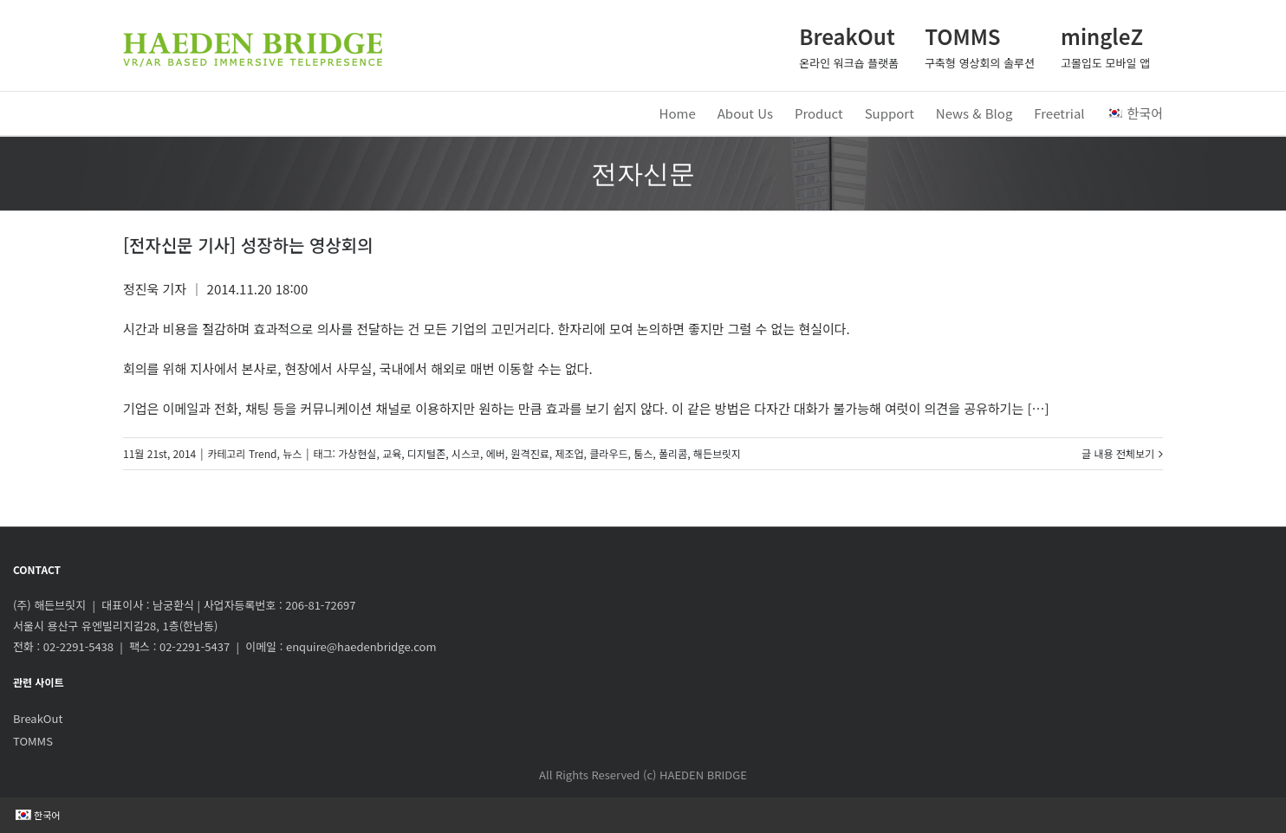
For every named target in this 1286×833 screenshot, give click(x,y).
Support (889, 113)
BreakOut (37, 718)
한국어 (1135, 113)
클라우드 (608, 453)
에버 (495, 453)
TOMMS (33, 741)
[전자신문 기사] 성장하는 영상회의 (248, 244)
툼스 (643, 453)
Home (677, 113)
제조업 (569, 453)
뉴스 (292, 453)
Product (819, 113)
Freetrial (1059, 113)
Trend (262, 453)
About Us (745, 113)
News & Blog (974, 113)
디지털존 (426, 453)
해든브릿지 (717, 453)
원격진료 (530, 453)
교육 (391, 453)
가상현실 (357, 453)
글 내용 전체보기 (1117, 453)
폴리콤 (673, 453)
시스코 (465, 453)
